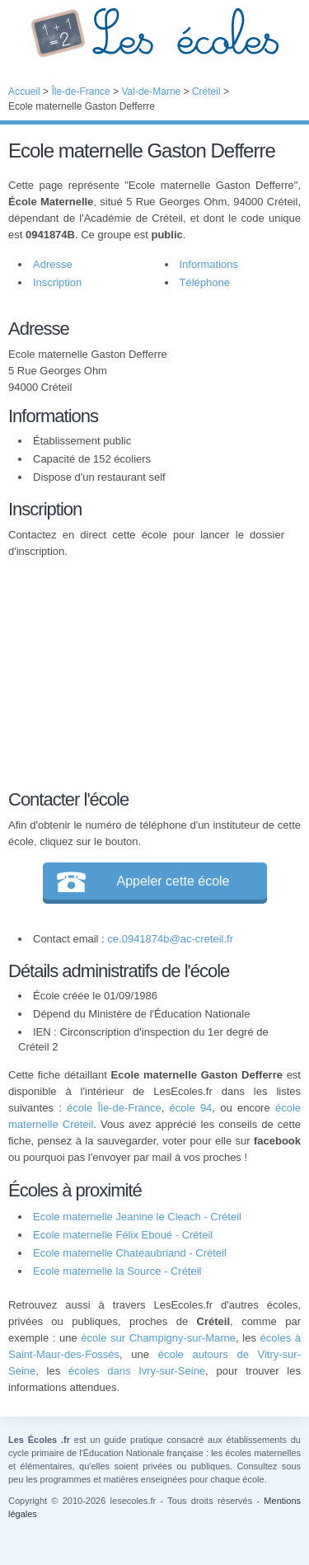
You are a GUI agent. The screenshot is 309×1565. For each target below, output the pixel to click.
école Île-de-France (114, 1108)
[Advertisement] (146, 671)
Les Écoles (154, 33)
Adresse (53, 264)
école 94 (191, 1108)
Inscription (57, 282)
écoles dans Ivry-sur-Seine (136, 1371)
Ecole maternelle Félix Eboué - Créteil (123, 1235)
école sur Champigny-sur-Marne (158, 1338)
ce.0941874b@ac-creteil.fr (170, 939)
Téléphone (205, 282)
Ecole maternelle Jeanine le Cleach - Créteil (137, 1216)
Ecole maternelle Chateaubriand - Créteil (130, 1253)
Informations (209, 264)
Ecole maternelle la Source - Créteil (117, 1271)
